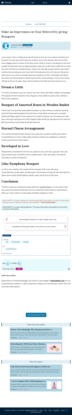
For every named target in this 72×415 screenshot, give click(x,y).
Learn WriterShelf (40, 24)
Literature (28, 24)
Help (45, 410)
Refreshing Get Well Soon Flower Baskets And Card (32, 344)
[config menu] (69, 2)
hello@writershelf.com (31, 410)
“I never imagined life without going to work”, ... (30, 381)
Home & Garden (16, 242)
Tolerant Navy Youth (16, 375)
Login (32, 2)
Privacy (63, 410)
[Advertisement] (36, 305)
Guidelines (56, 410)
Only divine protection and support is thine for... (31, 367)
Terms (50, 410)
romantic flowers (11, 249)
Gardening (25, 242)
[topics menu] (2, 3)
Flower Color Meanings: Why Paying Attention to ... (32, 330)
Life (7, 242)
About (41, 410)
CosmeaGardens (16, 45)
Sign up (45, 2)
